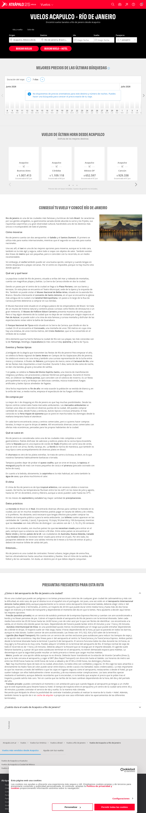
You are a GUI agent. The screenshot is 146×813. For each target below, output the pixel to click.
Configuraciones (121, 798)
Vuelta (96, 35)
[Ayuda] (133, 4)
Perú (7, 795)
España (8, 785)
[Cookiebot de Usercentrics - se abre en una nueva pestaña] (122, 770)
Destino (43, 35)
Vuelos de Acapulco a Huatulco (14, 760)
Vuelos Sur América (38, 742)
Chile (7, 788)
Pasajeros (120, 35)
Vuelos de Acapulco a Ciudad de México (18, 764)
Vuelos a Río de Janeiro (76, 742)
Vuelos (23, 742)
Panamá (8, 798)
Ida (74, 35)
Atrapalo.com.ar (9, 742)
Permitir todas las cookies (114, 807)
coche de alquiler (45, 695)
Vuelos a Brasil (56, 742)
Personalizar (73, 807)
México (8, 808)
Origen (12, 35)
